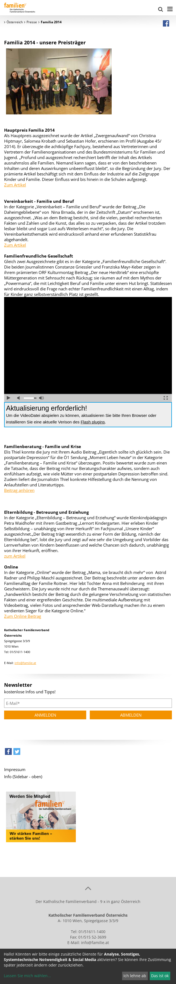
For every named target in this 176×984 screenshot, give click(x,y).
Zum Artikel (15, 184)
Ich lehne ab (134, 975)
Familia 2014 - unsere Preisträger (45, 42)
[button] (8, 753)
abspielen (8, 398)
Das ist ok (160, 975)
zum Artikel (14, 556)
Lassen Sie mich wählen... (27, 975)
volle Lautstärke (41, 398)
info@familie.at (25, 663)
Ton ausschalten (19, 398)
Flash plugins (93, 422)
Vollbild (165, 398)
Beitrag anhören (19, 490)
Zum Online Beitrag (22, 616)
